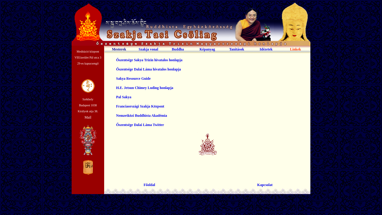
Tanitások (236, 49)
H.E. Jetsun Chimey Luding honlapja (144, 88)
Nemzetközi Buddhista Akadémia (141, 115)
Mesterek (119, 49)
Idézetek (266, 49)
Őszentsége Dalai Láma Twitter (140, 125)
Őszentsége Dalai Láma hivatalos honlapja (148, 69)
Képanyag (207, 49)
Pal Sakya (123, 97)
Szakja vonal (148, 49)
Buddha (178, 49)
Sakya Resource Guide (133, 78)
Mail (87, 117)
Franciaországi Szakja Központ (140, 106)
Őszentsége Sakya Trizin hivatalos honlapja (149, 60)
